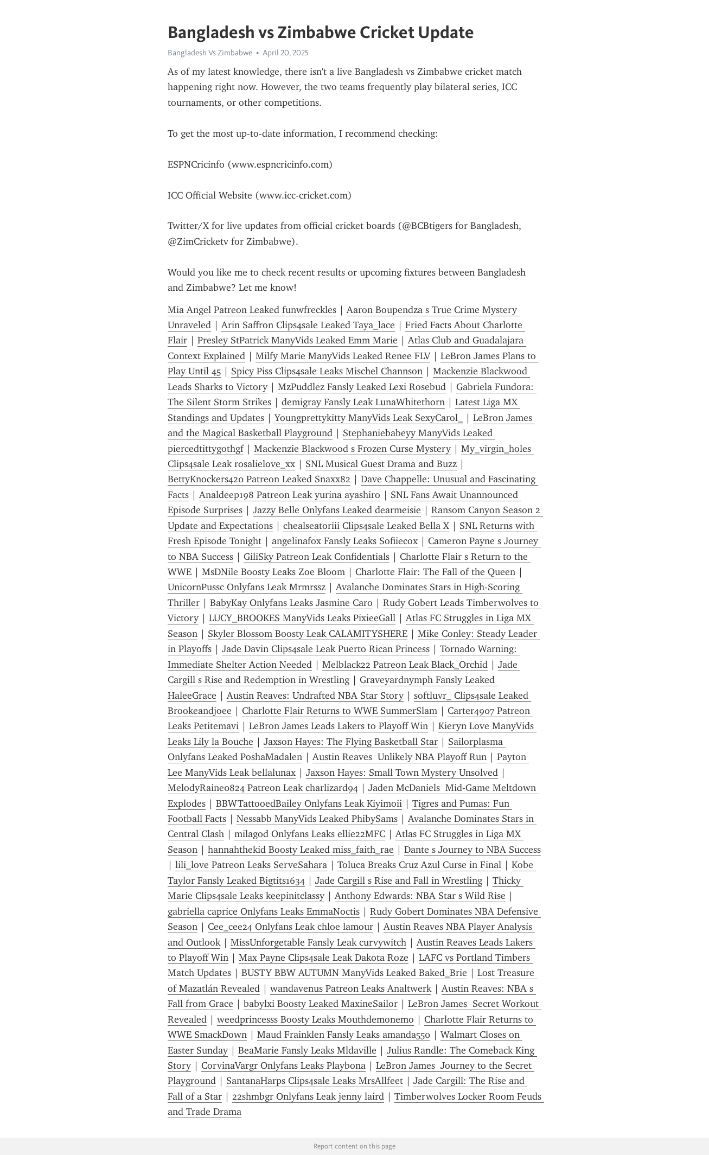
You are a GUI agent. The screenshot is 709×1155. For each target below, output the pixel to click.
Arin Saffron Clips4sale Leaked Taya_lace (308, 325)
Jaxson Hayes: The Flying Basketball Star (351, 742)
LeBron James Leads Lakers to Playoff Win (338, 726)
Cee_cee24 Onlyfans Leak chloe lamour (290, 927)
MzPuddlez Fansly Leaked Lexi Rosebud (362, 387)
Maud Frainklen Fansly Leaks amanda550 (343, 1035)
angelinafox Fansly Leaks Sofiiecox (345, 541)
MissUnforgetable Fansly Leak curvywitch (318, 942)
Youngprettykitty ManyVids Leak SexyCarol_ (368, 418)
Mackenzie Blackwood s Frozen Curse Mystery (352, 449)
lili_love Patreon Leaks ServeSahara (251, 865)
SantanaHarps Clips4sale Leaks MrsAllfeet (314, 1081)
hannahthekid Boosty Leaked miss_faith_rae (301, 850)
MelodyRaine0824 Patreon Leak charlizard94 (263, 788)
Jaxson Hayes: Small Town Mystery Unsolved (402, 772)
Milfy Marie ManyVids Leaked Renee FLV (343, 356)
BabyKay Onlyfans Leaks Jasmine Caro (291, 603)
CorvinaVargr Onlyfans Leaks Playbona (283, 1065)
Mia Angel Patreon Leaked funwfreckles (252, 310)
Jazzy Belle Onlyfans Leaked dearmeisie (337, 510)
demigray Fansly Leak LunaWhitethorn (363, 402)
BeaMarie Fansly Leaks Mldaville (307, 1050)
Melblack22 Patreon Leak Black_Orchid (405, 665)
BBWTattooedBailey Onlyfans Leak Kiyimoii (309, 803)
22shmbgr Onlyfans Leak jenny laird (308, 1096)
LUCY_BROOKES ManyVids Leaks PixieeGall (302, 618)
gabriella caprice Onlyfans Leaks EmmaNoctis (264, 911)
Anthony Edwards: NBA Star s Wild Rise (420, 896)
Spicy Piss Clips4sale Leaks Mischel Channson (327, 371)
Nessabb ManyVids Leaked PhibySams (317, 819)
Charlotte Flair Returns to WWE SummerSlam (339, 711)
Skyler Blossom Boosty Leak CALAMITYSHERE (307, 634)
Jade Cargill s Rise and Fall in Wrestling (398, 880)
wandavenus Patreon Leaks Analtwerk (350, 988)
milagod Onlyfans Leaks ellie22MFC (309, 834)
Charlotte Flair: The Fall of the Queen (435, 572)
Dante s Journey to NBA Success (472, 850)
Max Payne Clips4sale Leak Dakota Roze (323, 957)
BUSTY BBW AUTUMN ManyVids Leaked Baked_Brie (354, 973)
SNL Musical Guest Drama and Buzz (381, 464)
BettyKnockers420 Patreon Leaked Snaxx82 (259, 479)
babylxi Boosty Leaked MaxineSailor (321, 1004)
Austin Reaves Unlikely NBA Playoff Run (399, 757)
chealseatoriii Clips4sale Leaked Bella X (366, 526)
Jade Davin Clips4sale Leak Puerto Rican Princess (326, 649)
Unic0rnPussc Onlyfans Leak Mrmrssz (246, 587)
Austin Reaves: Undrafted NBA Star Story (315, 695)
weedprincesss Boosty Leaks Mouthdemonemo (315, 1019)
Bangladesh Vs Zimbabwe (210, 53)
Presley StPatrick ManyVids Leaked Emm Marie (297, 340)
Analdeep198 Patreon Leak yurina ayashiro (289, 495)
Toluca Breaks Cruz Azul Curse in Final (419, 865)
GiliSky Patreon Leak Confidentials (316, 557)
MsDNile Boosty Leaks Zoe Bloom (273, 572)
